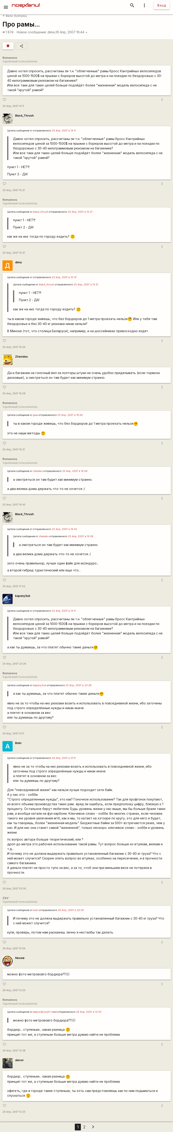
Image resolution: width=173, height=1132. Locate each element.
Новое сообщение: (32, 32)
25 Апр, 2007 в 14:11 (64, 130)
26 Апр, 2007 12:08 (13, 1050)
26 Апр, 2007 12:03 (13, 990)
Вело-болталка (14, 16)
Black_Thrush (24, 115)
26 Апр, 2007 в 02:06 (71, 910)
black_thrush (40, 211)
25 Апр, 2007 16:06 (13, 347)
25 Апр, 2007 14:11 (13, 106)
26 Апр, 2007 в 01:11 (64, 758)
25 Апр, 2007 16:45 (13, 504)
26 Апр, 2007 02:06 (14, 888)
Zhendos (21, 356)
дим (35, 415)
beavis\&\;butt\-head (45, 1011)
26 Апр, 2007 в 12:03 (88, 1011)
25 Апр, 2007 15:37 (13, 252)
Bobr (18, 743)
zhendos (38, 471)
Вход (161, 5)
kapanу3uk (22, 596)
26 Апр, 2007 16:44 (71, 32)
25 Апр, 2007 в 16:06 (70, 415)
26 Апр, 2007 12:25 (13, 1111)
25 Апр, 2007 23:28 (14, 663)
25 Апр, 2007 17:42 (13, 586)
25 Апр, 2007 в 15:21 (80, 211)
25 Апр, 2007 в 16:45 (64, 529)
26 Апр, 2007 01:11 (13, 733)
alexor (19, 1060)
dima (51, 32)
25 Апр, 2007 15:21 (13, 190)
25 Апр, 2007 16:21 (13, 449)
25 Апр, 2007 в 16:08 (74, 471)
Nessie (20, 958)
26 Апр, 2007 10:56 (13, 948)
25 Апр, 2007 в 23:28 (78, 685)
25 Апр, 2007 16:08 (13, 393)
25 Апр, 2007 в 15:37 (64, 277)
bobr (36, 910)
